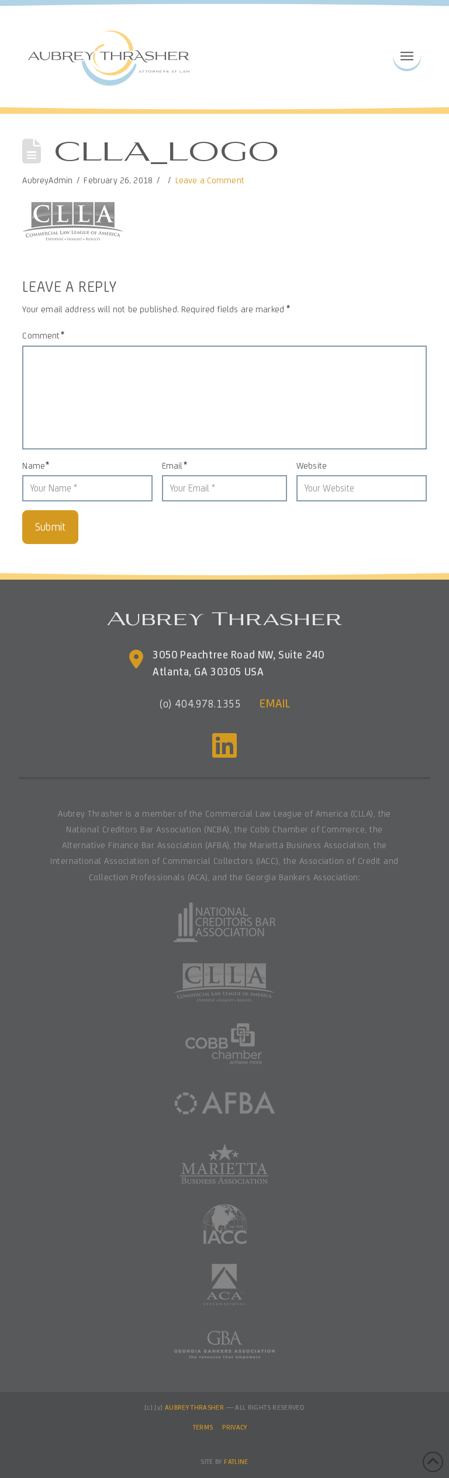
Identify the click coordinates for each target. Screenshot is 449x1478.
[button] (407, 55)
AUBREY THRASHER (194, 1407)
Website (311, 465)
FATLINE (236, 1462)
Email (174, 465)
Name (35, 465)
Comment (43, 335)
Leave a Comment (209, 180)
